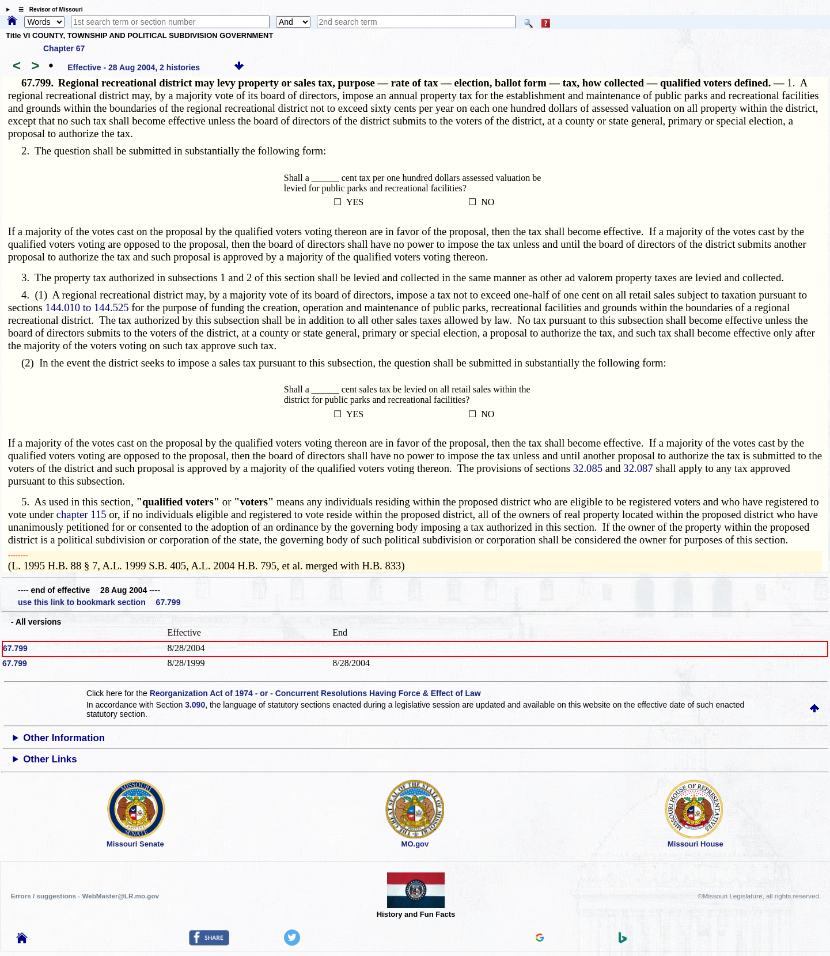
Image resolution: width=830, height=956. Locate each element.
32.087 (638, 468)
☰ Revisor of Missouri (48, 9)
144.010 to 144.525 (87, 307)
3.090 (195, 704)
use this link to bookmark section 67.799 (99, 602)
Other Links (50, 759)
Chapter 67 (64, 48)
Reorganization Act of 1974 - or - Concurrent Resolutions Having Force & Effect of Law (315, 693)
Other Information (64, 737)
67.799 (15, 648)
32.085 (587, 468)
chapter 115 (81, 514)
